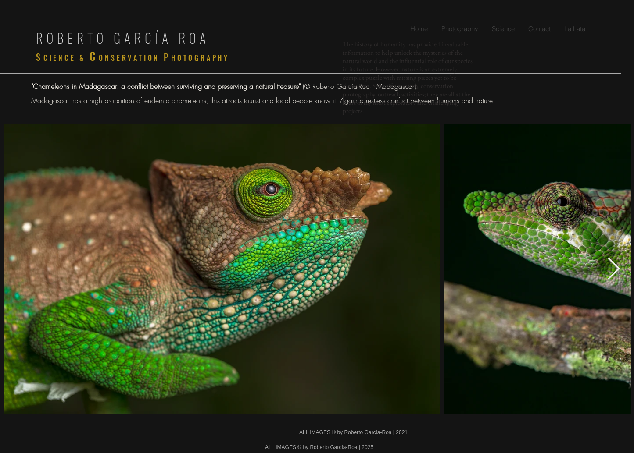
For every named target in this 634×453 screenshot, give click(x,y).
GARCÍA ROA (162, 38)
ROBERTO (75, 38)
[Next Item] (614, 269)
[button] (459, 29)
